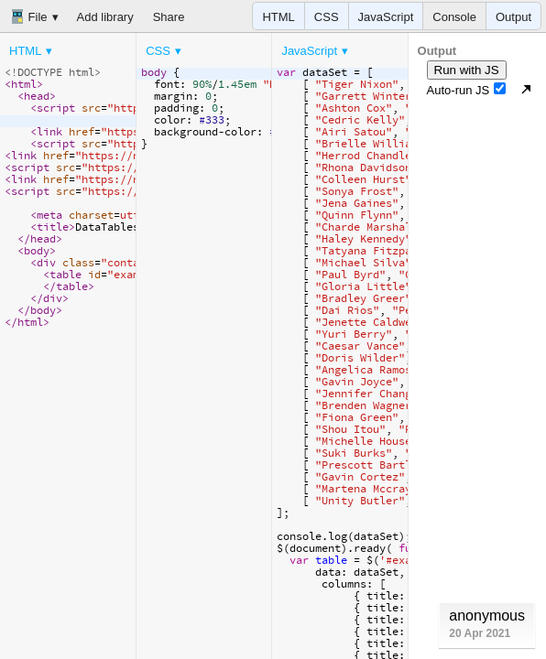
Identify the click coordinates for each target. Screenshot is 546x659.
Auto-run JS (467, 89)
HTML (278, 17)
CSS (326, 17)
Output (513, 17)
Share (169, 17)
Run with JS (466, 70)
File (29, 16)
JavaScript (386, 17)
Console (454, 17)
